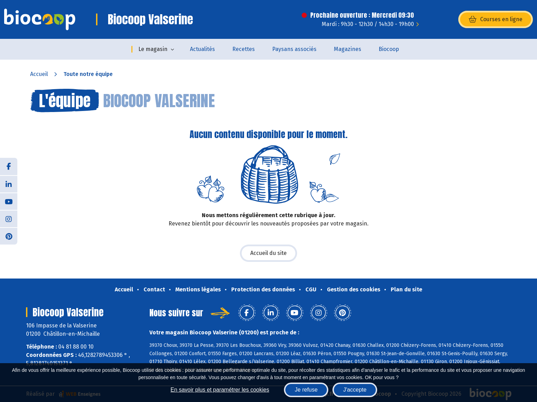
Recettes (243, 49)
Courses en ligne (495, 19)
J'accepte (354, 390)
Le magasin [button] (152, 49)
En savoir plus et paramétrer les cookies (220, 390)
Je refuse (306, 390)
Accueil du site (268, 253)
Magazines (347, 49)
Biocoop (389, 49)
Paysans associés (294, 49)
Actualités (202, 49)
